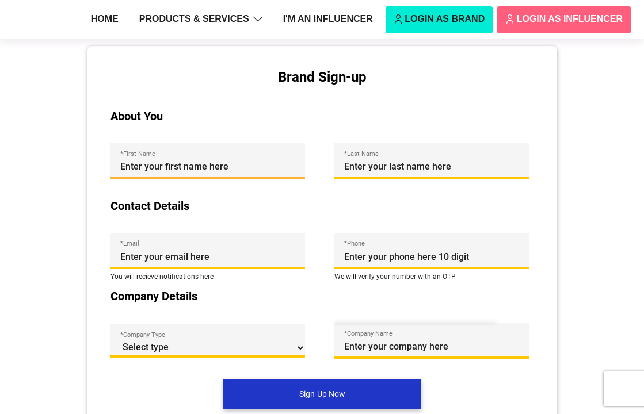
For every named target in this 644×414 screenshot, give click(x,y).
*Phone (354, 243)
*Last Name (361, 153)
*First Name (137, 153)
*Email (129, 243)
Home (105, 19)
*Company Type (142, 334)
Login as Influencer (564, 20)
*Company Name (368, 333)
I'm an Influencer (328, 19)
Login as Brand (439, 20)
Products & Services (200, 20)
